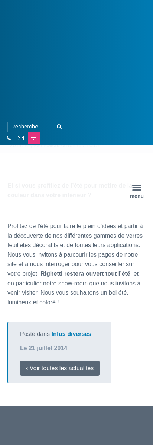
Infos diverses (72, 334)
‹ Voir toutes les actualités (60, 368)
